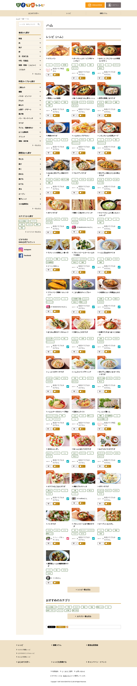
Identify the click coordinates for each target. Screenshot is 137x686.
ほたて (75, 453)
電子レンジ (23, 199)
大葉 (75, 490)
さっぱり (90, 179)
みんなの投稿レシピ (24, 221)
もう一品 (75, 182)
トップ (18, 19)
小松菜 (100, 298)
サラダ (21, 123)
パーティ (33, 221)
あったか (75, 105)
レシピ (68, 13)
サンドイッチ (49, 302)
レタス (82, 415)
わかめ (57, 179)
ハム (49, 65)
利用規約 (55, 671)
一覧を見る (37, 74)
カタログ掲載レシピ (24, 649)
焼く (20, 169)
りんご (75, 338)
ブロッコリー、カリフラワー (79, 259)
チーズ (57, 65)
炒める (21, 174)
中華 (65, 102)
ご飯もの (49, 490)
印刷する (60, 627)
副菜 (116, 102)
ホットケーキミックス (51, 415)
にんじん (85, 298)
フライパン (82, 453)
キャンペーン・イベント (97, 662)
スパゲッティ (116, 65)
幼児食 (64, 65)
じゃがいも (49, 219)
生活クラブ (68, 676)
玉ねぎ (108, 259)
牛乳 (22, 224)
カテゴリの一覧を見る (34, 232)
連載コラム (103, 13)
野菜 (57, 259)
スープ (108, 139)
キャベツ (100, 219)
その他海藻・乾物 (76, 298)
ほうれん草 (75, 102)
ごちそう (29, 224)
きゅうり (49, 143)
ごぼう (75, 415)
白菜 (83, 338)
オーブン (22, 194)
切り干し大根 (65, 179)
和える (21, 159)
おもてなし (75, 381)
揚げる (21, 179)
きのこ (100, 65)
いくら (57, 453)
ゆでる (21, 184)
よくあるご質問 (67, 671)
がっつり (75, 68)
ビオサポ (90, 102)
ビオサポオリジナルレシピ (26, 653)
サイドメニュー (76, 143)
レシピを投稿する (60, 662)
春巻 (49, 102)
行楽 (101, 533)
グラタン (82, 139)
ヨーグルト (109, 378)
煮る (20, 189)
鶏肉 (101, 415)
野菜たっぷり (83, 302)
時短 (22, 227)
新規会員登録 (93, 645)
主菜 (90, 65)
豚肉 (37, 224)
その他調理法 (23, 204)
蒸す (20, 164)
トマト (75, 219)
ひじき (100, 179)
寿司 (108, 530)
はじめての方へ (33, 13)
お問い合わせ (80, 671)
